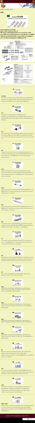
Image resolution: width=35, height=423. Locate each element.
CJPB (2, 385)
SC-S (2, 132)
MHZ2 (2, 287)
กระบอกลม (6, 9)
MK (2, 350)
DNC (2, 222)
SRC (2, 255)
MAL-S (2, 188)
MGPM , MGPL (4, 404)
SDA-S (2, 169)
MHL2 (2, 319)
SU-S (2, 113)
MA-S (2, 205)
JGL (2, 272)
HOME (1, 9)
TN (2, 239)
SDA (2, 150)
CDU (2, 368)
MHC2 (2, 303)
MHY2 (2, 333)
